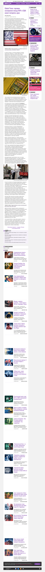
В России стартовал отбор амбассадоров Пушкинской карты (15, 242)
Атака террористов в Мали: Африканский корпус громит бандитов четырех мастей (20, 494)
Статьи (23, 3)
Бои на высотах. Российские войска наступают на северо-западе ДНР (20, 516)
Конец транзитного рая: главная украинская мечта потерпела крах (34, 96)
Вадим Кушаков (24, 368)
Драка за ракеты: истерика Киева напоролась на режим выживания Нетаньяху (20, 409)
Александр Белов (8, 15)
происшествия (33, 43)
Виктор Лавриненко (23, 357)
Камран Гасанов (24, 512)
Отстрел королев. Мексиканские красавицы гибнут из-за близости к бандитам (34, 47)
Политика (31, 36)
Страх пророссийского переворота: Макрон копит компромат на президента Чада (20, 278)
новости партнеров (8, 246)
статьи (6, 250)
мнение (32, 18)
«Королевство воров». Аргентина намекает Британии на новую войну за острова (20, 470)
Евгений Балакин (24, 547)
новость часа (33, 7)
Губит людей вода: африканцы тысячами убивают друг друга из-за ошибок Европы (20, 552)
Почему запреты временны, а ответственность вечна (34, 22)
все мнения (38, 25)
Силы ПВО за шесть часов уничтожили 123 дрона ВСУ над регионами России (35, 63)
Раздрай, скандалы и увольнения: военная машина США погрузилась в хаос (35, 72)
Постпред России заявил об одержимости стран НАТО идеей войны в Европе (35, 39)
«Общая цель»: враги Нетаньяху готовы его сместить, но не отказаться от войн (20, 373)
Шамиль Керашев (24, 381)
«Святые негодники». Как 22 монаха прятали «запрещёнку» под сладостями (20, 421)
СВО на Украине (38, 1)
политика (32, 67)
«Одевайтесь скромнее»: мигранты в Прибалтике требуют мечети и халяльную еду (19, 457)
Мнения (28, 3)
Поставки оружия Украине (18, 1)
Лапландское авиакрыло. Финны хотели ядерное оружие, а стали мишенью (20, 350)
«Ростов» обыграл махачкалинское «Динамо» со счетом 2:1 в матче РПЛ (35, 88)
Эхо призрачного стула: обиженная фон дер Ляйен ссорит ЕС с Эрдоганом (20, 505)
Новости (18, 3)
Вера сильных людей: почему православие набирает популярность (19, 540)
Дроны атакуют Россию (29, 1)
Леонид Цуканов (24, 286)
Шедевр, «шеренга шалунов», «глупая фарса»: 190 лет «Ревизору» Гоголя (20, 303)
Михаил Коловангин (23, 333)
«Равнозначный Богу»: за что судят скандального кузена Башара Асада (20, 445)
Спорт (31, 85)
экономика (33, 92)
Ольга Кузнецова (24, 273)
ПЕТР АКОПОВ (32, 25)
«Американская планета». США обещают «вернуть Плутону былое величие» (20, 254)
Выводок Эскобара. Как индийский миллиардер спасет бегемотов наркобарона (19, 265)
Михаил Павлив (24, 321)
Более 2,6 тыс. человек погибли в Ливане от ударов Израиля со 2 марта (35, 11)
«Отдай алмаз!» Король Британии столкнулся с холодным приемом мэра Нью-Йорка (20, 326)
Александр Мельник (23, 501)
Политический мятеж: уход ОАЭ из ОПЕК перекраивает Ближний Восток (20, 398)
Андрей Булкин (24, 428)
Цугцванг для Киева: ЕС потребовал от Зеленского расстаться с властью (20, 314)
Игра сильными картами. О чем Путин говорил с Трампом (20, 361)
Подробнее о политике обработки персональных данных (24, 564)
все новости (32, 15)
